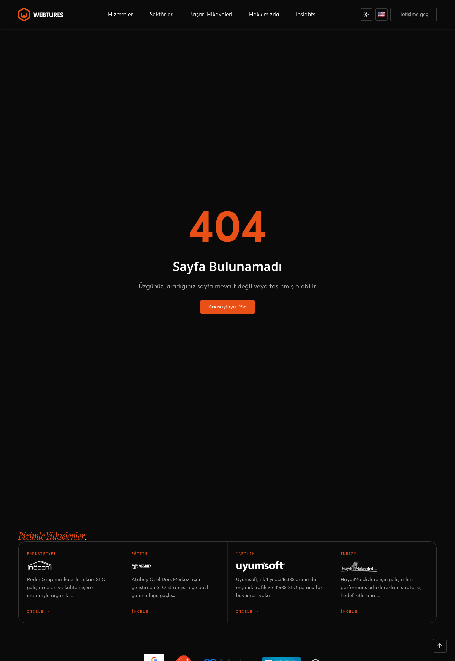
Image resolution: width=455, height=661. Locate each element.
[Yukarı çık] (440, 646)
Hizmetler (120, 14)
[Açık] (366, 14)
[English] (381, 14)
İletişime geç (413, 14)
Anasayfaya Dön (227, 307)
